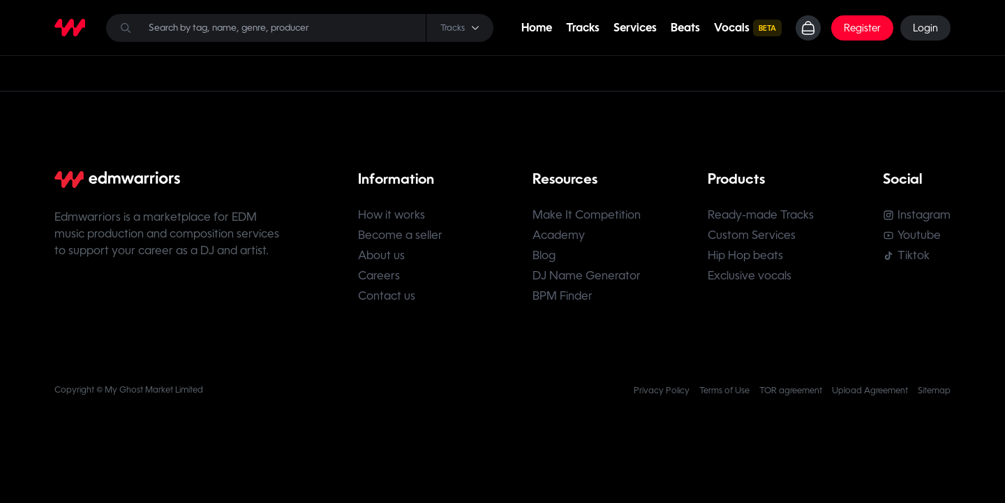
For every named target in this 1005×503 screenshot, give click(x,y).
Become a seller (400, 235)
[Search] (300, 28)
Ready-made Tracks (761, 214)
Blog (544, 255)
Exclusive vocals (749, 275)
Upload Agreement (870, 390)
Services (635, 27)
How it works (391, 214)
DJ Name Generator (587, 275)
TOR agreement (790, 390)
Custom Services (752, 235)
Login (925, 28)
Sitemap (934, 390)
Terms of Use (724, 390)
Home (536, 27)
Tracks (583, 27)
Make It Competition (587, 214)
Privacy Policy (662, 390)
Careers (379, 275)
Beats (685, 27)
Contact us (386, 295)
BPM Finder (563, 295)
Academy (559, 235)
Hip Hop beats (745, 255)
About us (381, 255)
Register (862, 28)
